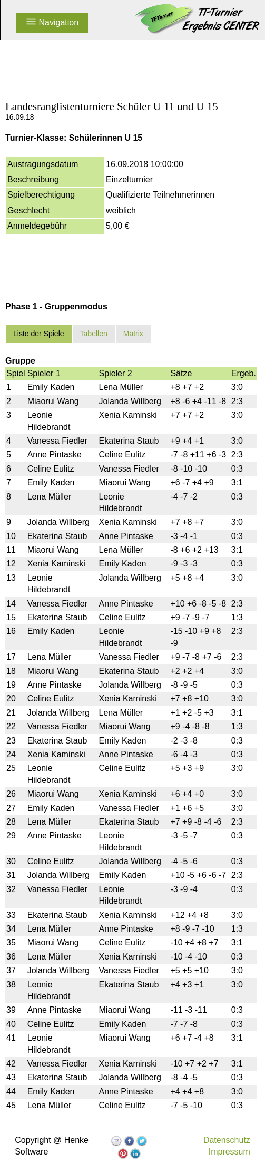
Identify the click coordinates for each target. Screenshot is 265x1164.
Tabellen (93, 333)
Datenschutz (226, 1140)
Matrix (133, 333)
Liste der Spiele (38, 333)
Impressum (229, 1151)
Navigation (52, 22)
